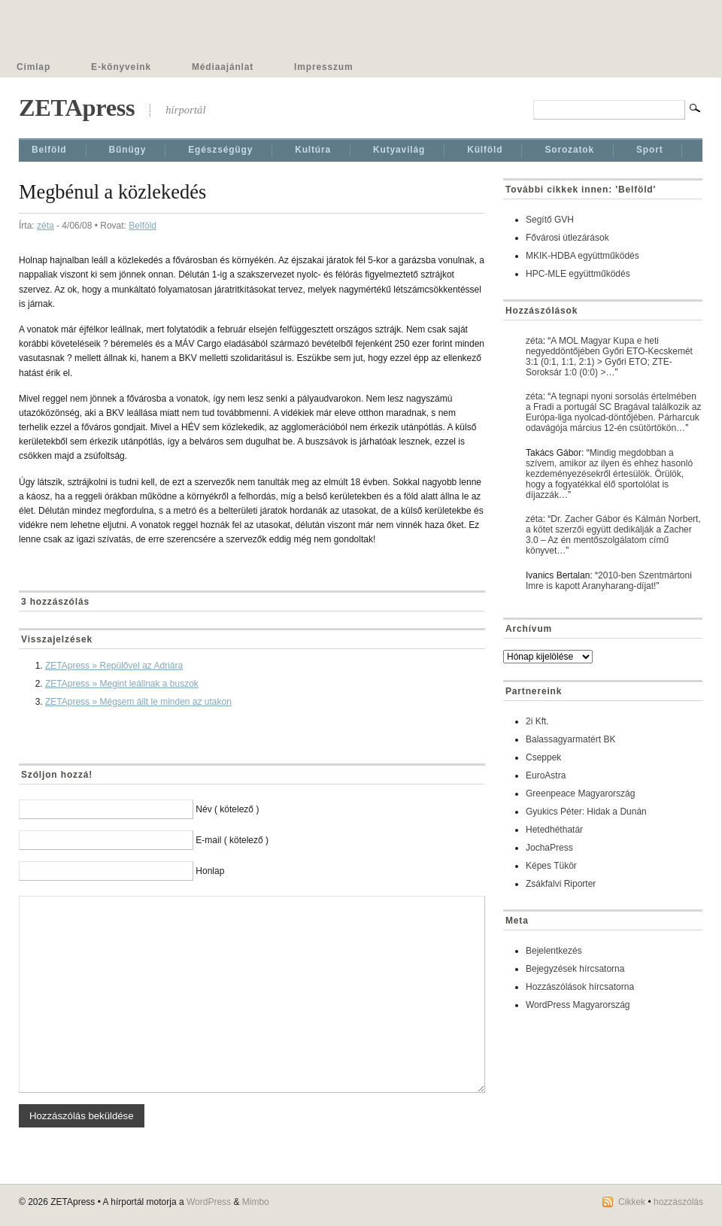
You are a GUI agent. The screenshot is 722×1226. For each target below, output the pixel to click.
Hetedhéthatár (554, 829)
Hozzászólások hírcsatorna (580, 987)
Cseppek (543, 757)
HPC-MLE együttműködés (578, 274)
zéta (45, 225)
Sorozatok (569, 149)
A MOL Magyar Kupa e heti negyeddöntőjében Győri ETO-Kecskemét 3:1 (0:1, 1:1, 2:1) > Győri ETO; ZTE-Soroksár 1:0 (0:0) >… (609, 356)
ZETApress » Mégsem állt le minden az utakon (138, 701)
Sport (649, 149)
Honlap (210, 871)
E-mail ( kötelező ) (232, 840)
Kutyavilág (399, 149)
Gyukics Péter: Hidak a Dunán (586, 811)
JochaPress (549, 847)
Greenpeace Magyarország (580, 793)
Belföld (49, 149)
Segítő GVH (550, 219)
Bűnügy (128, 149)
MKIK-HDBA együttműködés (582, 255)
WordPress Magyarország (578, 1005)
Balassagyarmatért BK (570, 739)
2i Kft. (537, 721)
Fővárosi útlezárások (567, 237)
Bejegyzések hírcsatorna (575, 969)
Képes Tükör (551, 865)
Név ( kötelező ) (227, 809)
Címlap (33, 67)
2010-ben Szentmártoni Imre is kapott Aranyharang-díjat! (609, 580)
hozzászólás (678, 1202)
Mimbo (255, 1202)
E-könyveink (121, 67)
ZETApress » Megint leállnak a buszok (122, 683)
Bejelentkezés (554, 950)
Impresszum (323, 67)
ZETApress (77, 107)
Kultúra (313, 149)
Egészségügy (220, 149)
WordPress (209, 1202)
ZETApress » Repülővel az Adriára (114, 665)
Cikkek (631, 1202)
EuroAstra (546, 775)
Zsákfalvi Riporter (561, 884)
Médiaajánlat (222, 67)
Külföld (484, 149)
